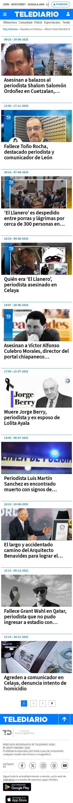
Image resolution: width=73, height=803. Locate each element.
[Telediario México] (36, 14)
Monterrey (18, 4)
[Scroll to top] (64, 719)
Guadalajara (36, 4)
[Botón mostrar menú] (5, 14)
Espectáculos (52, 23)
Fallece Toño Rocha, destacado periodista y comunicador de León (29, 152)
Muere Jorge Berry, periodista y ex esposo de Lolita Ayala (32, 417)
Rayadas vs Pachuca (31, 29)
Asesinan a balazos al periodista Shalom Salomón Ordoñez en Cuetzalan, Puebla (35, 88)
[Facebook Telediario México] (21, 765)
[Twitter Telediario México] (32, 765)
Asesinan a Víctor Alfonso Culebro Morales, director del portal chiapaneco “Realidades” (36, 354)
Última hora (10, 23)
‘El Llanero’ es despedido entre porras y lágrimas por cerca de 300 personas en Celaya (34, 221)
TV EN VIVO (62, 4)
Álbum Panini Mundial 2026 (59, 29)
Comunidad (25, 23)
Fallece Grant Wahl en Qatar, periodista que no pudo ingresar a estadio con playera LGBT (35, 619)
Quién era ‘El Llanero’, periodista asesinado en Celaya (30, 284)
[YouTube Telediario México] (64, 765)
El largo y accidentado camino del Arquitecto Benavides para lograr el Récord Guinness (31, 553)
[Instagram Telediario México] (43, 765)
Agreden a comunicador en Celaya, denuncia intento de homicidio (35, 683)
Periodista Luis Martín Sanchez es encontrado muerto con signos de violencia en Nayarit (30, 487)
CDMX (6, 4)
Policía (38, 23)
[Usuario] (68, 14)
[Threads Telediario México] (54, 765)
